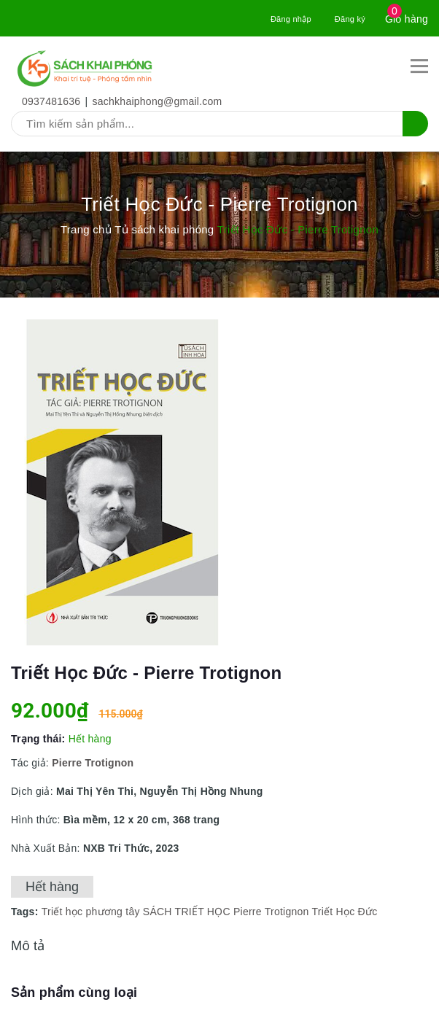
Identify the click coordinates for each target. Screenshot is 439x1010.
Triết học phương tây (91, 911)
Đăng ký (350, 19)
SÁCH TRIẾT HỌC (186, 911)
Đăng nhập (291, 19)
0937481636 (51, 101)
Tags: (26, 911)
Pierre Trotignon (271, 911)
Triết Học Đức (344, 911)
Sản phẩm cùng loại (74, 992)
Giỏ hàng (406, 19)
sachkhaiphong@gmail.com (157, 101)
